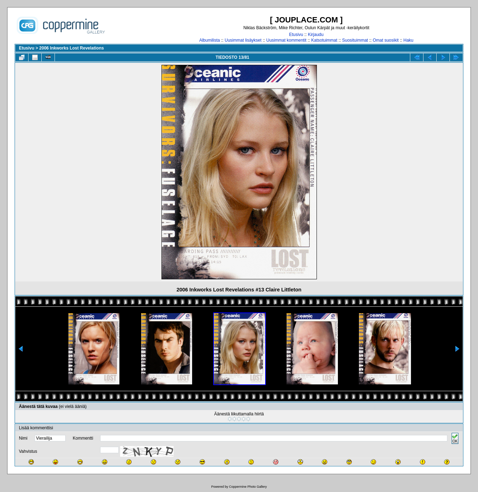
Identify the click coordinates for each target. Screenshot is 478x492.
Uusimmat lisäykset (243, 40)
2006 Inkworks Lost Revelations (71, 48)
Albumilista (209, 40)
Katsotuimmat (324, 40)
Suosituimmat (355, 40)
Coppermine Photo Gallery (248, 486)
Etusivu (296, 34)
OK (455, 438)
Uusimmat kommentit (286, 40)
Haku (408, 40)
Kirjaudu (316, 34)
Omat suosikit (386, 40)
